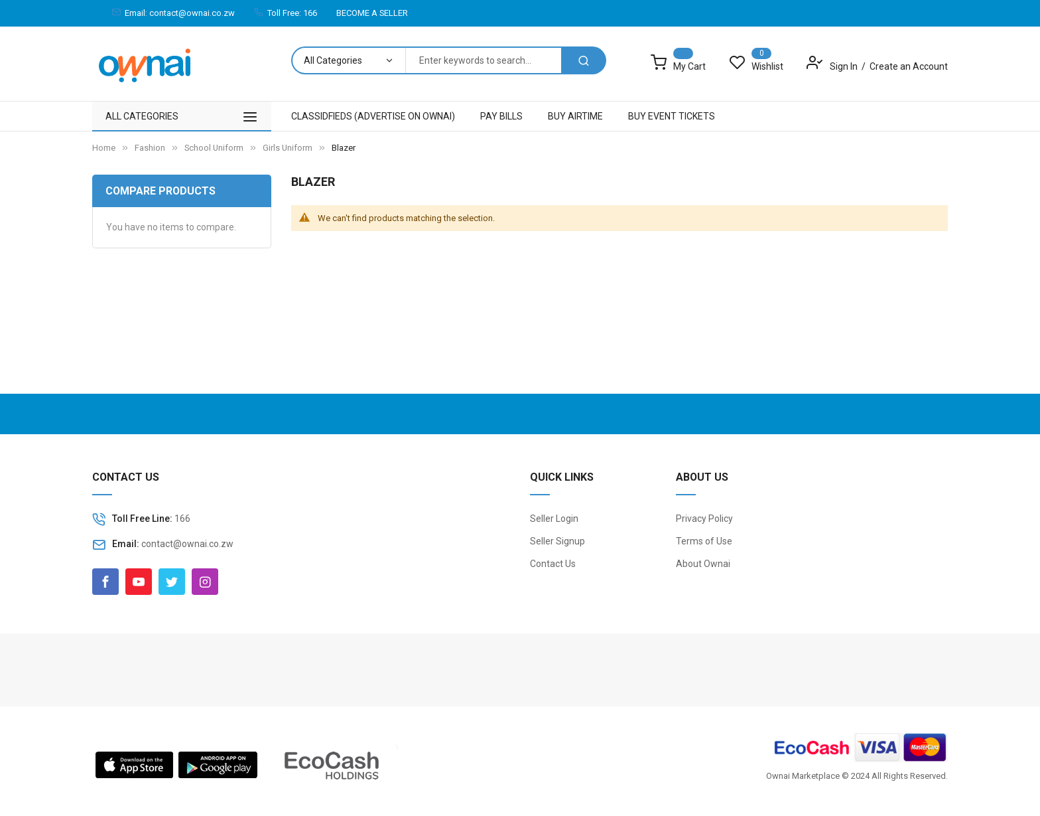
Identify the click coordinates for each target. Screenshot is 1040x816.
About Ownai (703, 563)
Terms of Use (704, 541)
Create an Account (909, 66)
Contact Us (553, 563)
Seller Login (554, 518)
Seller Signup (557, 541)
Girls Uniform (288, 148)
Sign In (845, 66)
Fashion (151, 148)
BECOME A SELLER (372, 13)
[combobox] (483, 60)
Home (103, 148)
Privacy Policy (704, 518)
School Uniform (214, 148)
